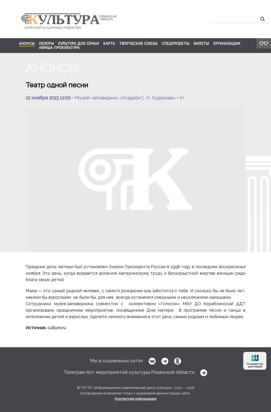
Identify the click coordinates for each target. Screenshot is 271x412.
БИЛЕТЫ (201, 43)
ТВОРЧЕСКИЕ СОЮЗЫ (138, 43)
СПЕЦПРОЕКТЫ (175, 43)
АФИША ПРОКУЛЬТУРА (59, 48)
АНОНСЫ (27, 43)
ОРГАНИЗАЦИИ (226, 43)
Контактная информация (135, 399)
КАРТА (109, 43)
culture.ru (56, 327)
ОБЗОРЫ (46, 43)
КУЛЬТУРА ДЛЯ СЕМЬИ (78, 43)
